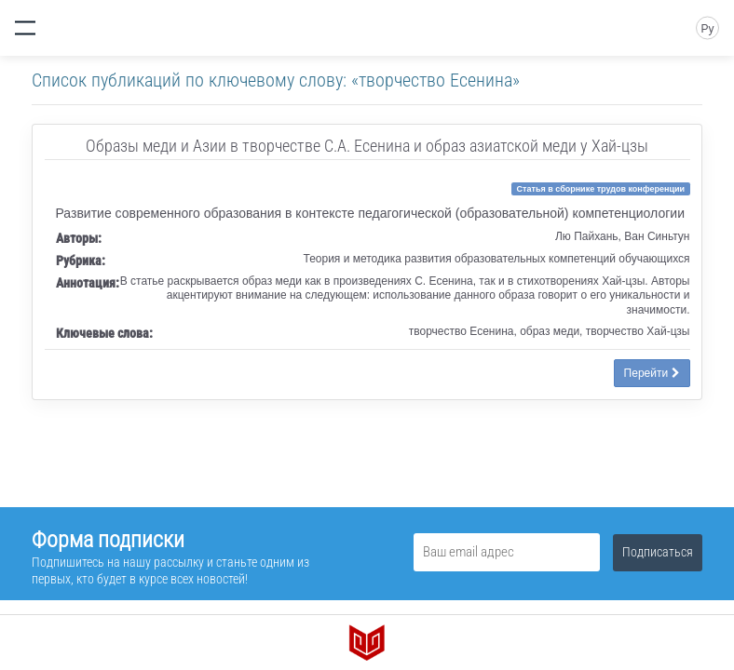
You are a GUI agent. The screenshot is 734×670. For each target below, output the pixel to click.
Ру (707, 28)
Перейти (652, 373)
